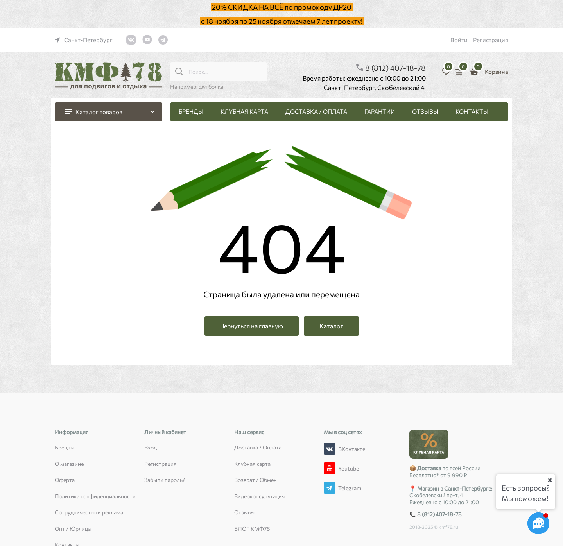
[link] (84, 40)
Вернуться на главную (251, 325)
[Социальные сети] (538, 523)
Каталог (331, 325)
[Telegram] (329, 488)
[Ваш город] (550, 480)
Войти (459, 39)
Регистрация (490, 39)
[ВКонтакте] (329, 449)
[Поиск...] (179, 71)
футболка (211, 86)
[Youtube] (329, 468)
